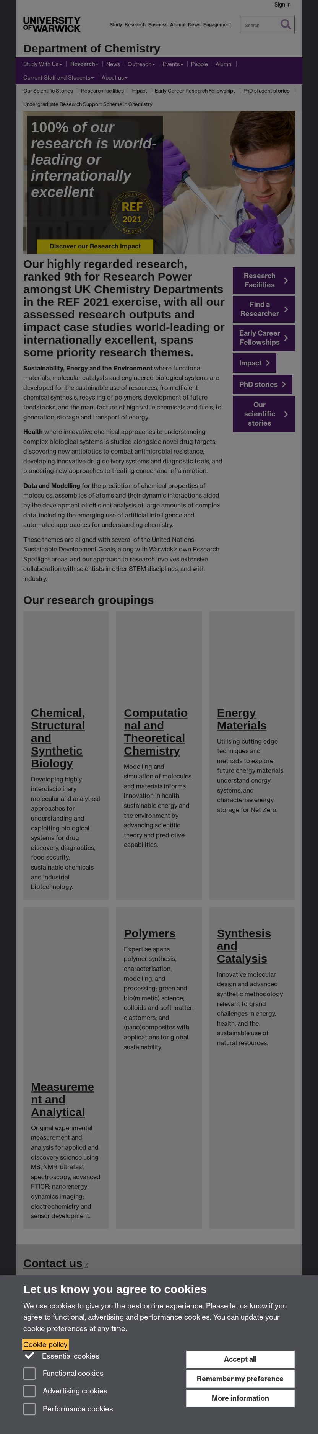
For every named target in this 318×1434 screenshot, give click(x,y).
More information (240, 1398)
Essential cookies (61, 1356)
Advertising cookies (65, 1392)
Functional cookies (63, 1374)
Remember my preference (240, 1378)
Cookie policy (45, 1344)
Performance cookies (68, 1410)
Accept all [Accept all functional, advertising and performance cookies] (240, 1359)
